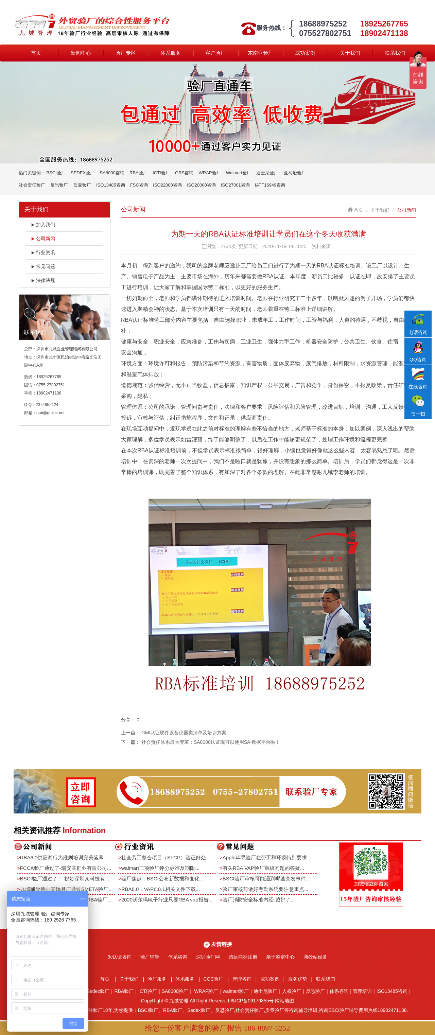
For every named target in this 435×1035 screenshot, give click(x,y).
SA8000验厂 (175, 991)
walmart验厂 (236, 991)
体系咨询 (177, 957)
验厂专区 (126, 53)
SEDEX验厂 (82, 172)
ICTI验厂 (161, 172)
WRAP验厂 (210, 172)
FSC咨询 (139, 185)
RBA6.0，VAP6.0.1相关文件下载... (160, 889)
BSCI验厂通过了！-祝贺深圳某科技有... (64, 878)
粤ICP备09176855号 (252, 1000)
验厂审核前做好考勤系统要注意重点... (266, 889)
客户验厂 (215, 53)
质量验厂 (82, 185)
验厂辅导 (149, 957)
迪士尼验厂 (267, 172)
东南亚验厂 (260, 53)
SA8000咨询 (112, 172)
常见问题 (43, 266)
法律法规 (43, 280)
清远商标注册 (243, 957)
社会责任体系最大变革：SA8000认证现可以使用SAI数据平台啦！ (210, 742)
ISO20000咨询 (201, 185)
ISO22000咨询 (167, 185)
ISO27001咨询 (235, 185)
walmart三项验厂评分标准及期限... (160, 868)
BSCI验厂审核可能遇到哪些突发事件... (266, 878)
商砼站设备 (315, 957)
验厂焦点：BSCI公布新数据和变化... (162, 878)
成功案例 (305, 53)
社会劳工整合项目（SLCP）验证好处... (165, 857)
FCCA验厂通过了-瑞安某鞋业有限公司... (65, 868)
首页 (36, 53)
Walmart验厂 (238, 172)
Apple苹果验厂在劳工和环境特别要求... (267, 857)
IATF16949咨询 (270, 185)
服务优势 (297, 979)
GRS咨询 (184, 172)
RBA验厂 (138, 172)
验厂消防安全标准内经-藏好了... (259, 899)
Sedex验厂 (98, 991)
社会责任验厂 (32, 185)
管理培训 (362, 991)
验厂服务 (157, 979)
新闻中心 (81, 53)
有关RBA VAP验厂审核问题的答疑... (263, 868)
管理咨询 (241, 979)
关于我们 (350, 53)
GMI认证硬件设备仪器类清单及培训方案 (183, 732)
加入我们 (43, 224)
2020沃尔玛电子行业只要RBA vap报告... (167, 899)
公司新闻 (43, 238)
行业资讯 (43, 252)
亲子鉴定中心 (280, 957)
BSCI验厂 (55, 172)
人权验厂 (291, 991)
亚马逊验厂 (295, 172)
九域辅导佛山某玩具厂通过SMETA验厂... (66, 889)
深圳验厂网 (208, 957)
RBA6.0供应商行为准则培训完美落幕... (64, 857)
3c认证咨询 (120, 957)
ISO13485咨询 (110, 185)
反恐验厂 (59, 185)
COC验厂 (213, 979)
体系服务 (170, 53)
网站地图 (284, 1000)
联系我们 (395, 53)
